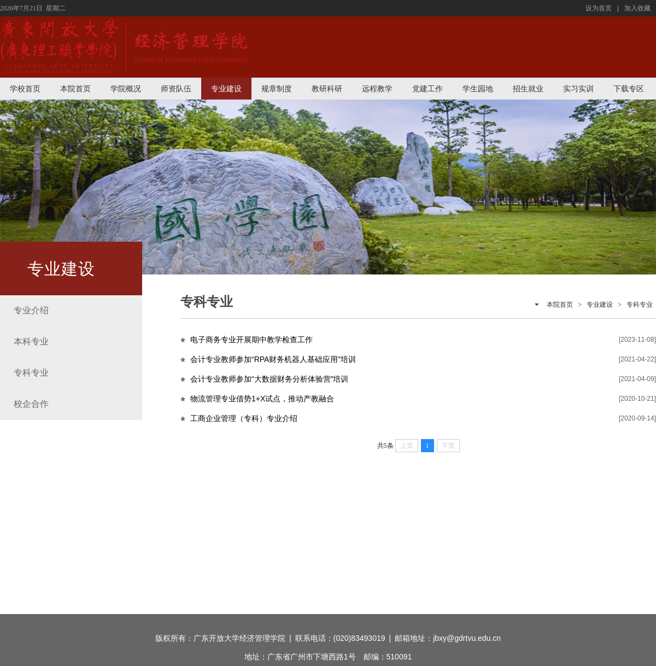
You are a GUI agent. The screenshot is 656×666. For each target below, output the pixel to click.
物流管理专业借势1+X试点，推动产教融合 (262, 398)
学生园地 (477, 88)
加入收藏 (637, 8)
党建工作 (427, 88)
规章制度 (276, 88)
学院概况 (125, 88)
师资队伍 (176, 88)
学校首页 (25, 88)
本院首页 (75, 88)
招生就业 (528, 88)
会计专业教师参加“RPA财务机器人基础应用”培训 (273, 359)
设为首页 (598, 8)
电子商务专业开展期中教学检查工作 (251, 339)
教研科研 (327, 88)
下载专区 (628, 88)
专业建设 (226, 88)
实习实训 (578, 88)
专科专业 (639, 304)
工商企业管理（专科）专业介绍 (243, 418)
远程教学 (377, 88)
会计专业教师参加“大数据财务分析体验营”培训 (269, 379)
